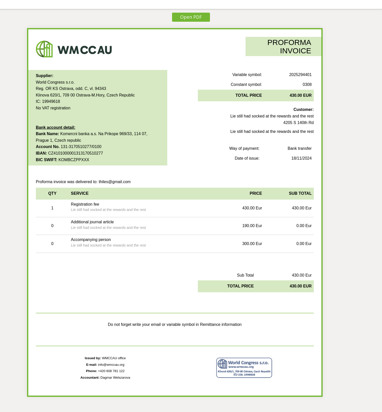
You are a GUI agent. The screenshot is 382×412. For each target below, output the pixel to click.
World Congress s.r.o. (55, 82)
